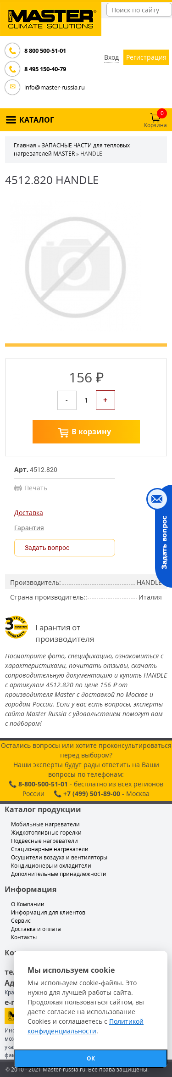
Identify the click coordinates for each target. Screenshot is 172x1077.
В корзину (91, 431)
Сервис (21, 921)
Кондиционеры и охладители (51, 865)
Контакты (24, 937)
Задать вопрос (47, 547)
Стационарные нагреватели (50, 849)
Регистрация (146, 57)
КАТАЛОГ (36, 120)
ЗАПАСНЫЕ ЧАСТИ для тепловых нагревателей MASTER (72, 149)
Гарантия (29, 528)
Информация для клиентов (48, 912)
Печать (35, 488)
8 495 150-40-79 (45, 69)
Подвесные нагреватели (44, 841)
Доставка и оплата (36, 929)
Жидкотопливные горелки (46, 832)
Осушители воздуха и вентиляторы (59, 857)
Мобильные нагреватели (45, 824)
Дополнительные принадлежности (58, 874)
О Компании (27, 904)
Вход (111, 57)
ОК (91, 1058)
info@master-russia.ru (54, 87)
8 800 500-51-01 (45, 50)
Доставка (28, 513)
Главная (25, 145)
